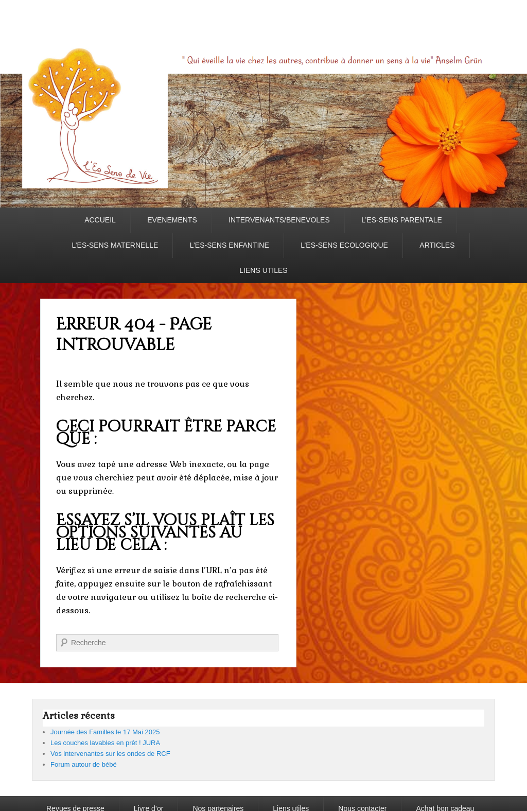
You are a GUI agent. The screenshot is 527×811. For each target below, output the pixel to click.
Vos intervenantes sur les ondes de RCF (110, 753)
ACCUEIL (100, 220)
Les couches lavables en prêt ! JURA (105, 743)
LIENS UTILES (263, 270)
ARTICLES (436, 245)
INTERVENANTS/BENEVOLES (279, 220)
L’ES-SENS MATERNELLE (115, 245)
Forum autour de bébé (83, 764)
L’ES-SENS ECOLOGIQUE (344, 245)
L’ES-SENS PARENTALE (401, 220)
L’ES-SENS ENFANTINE (229, 245)
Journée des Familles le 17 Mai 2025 (105, 732)
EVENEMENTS (172, 220)
